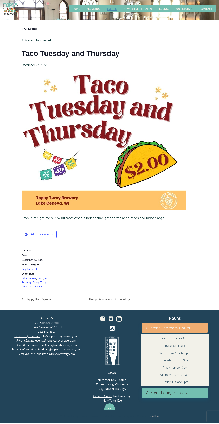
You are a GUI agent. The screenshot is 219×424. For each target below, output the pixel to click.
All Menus (94, 8)
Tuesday (37, 286)
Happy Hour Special (38, 299)
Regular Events (30, 269)
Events (112, 8)
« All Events (29, 29)
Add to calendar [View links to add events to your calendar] (39, 234)
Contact (207, 8)
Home (76, 8)
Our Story (185, 8)
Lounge (165, 8)
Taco (40, 278)
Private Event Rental (138, 8)
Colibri (154, 417)
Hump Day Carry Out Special (108, 299)
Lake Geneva (29, 278)
